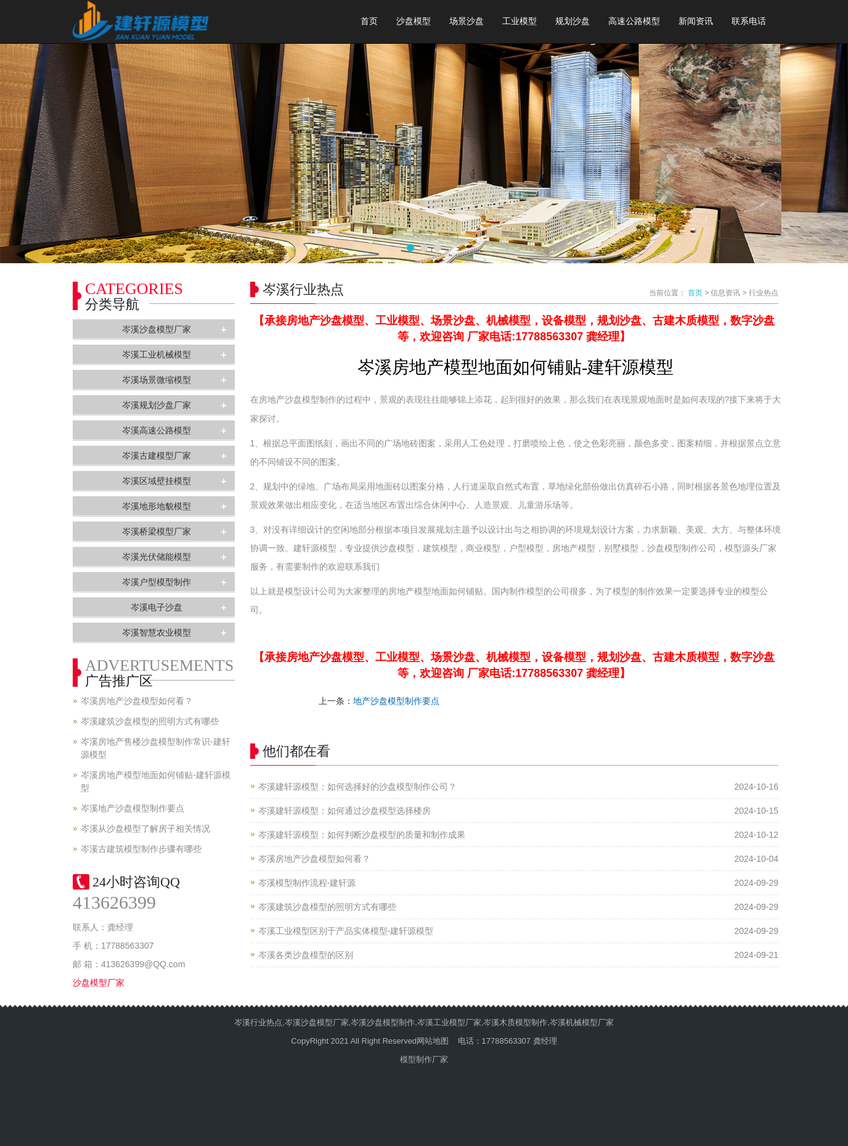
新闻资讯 (696, 21)
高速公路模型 (634, 21)
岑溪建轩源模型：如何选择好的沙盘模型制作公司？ (357, 787)
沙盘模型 (413, 21)
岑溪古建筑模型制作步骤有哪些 (141, 849)
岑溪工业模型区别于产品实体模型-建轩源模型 (346, 931)
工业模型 (519, 21)
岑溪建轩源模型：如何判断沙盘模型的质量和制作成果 (361, 835)
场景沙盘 (466, 21)
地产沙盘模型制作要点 (396, 701)
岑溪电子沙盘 (156, 607)
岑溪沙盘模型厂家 (156, 329)
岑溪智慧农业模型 (156, 632)
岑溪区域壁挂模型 (156, 481)
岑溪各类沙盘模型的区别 (305, 955)
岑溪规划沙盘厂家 (156, 405)
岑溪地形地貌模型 (156, 506)
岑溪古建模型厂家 (156, 455)
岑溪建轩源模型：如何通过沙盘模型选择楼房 (344, 811)
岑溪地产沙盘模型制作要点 (132, 808)
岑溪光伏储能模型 (156, 557)
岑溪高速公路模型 (156, 430)
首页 (369, 21)
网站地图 (433, 1041)
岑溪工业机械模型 (156, 354)
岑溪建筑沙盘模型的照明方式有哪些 (327, 907)
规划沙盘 (572, 21)
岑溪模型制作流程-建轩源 (307, 883)
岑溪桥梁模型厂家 (156, 531)
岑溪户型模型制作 (156, 582)
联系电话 (749, 21)
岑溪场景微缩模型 (156, 380)
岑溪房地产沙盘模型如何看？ (314, 859)
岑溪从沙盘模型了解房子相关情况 (145, 828)
